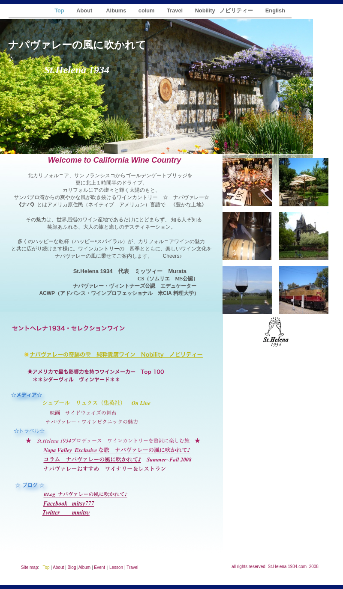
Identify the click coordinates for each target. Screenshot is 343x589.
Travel (175, 10)
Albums (116, 10)
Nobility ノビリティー (225, 10)
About (85, 10)
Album (84, 567)
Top (60, 10)
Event (99, 567)
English (275, 10)
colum (147, 10)
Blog (71, 567)
